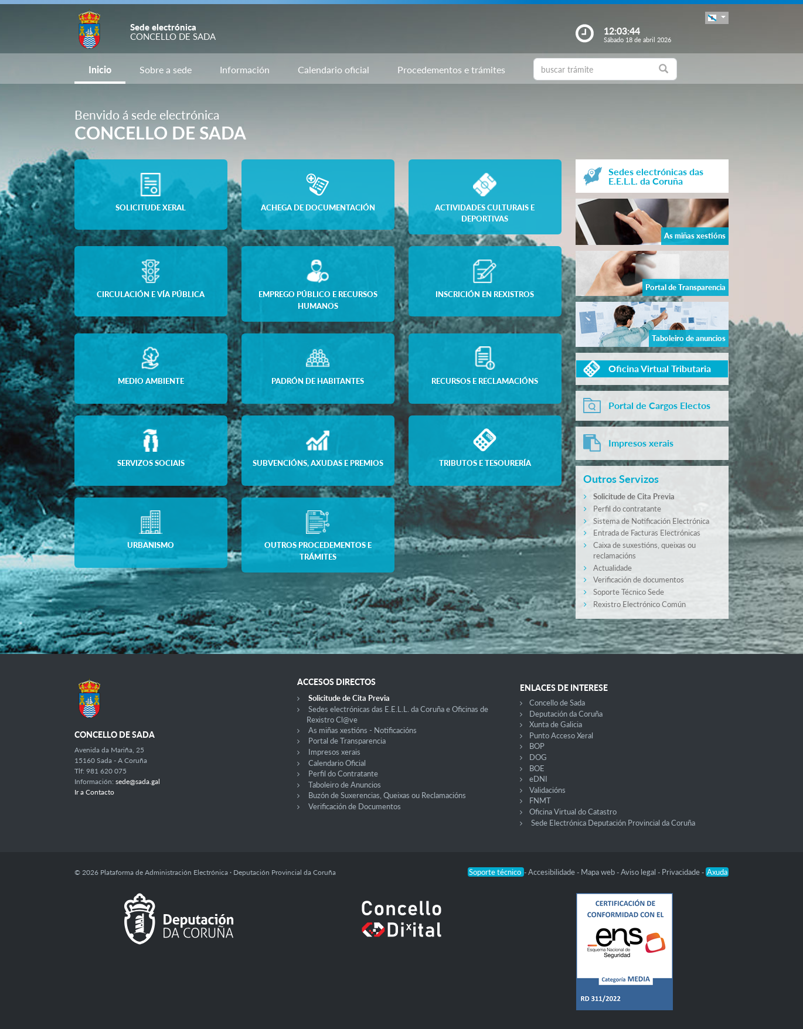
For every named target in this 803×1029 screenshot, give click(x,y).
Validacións (547, 790)
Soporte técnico (496, 872)
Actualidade (612, 568)
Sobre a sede (165, 69)
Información (245, 69)
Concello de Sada (557, 702)
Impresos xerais (334, 752)
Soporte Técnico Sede (628, 592)
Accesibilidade (552, 872)
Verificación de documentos (638, 579)
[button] (717, 18)
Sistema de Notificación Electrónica (651, 521)
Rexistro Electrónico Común (639, 604)
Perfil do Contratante (343, 773)
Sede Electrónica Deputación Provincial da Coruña (613, 822)
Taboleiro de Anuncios (344, 784)
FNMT (540, 800)
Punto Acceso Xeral (561, 735)
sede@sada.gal (137, 781)
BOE (537, 768)
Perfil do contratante (627, 508)
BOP (537, 746)
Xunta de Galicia (555, 724)
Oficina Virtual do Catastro (573, 811)
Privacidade (682, 872)
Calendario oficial (333, 69)
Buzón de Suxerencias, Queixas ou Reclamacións (387, 795)
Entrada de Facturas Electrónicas (646, 532)
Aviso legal (639, 872)
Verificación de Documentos (354, 806)
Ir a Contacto (94, 792)
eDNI (538, 778)
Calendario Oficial (337, 763)
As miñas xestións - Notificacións (362, 730)
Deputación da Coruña (566, 713)
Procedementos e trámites (451, 69)
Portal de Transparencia (347, 740)
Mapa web (599, 872)
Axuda (717, 872)
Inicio (100, 69)
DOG (538, 757)
